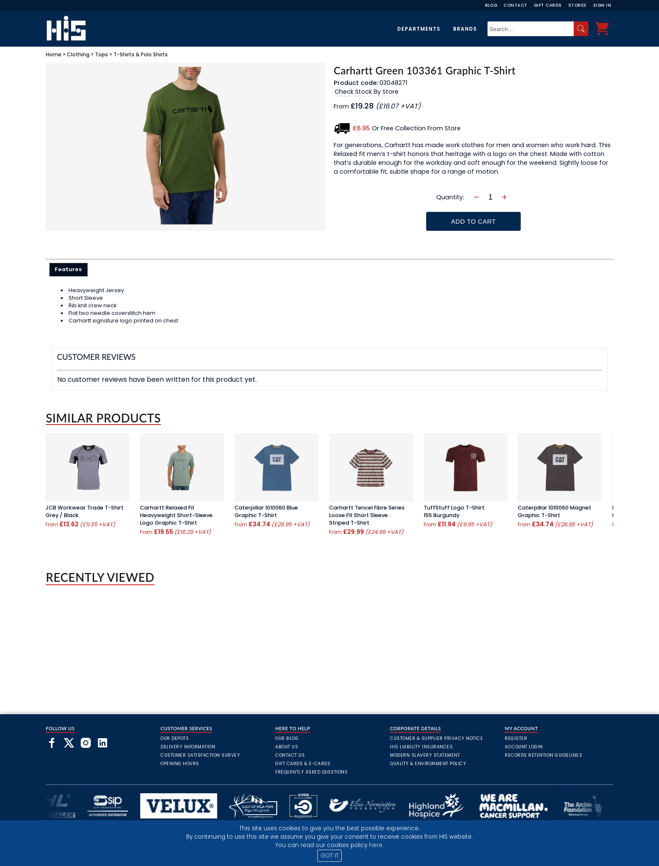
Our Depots (175, 738)
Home (53, 54)
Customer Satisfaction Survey (200, 755)
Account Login (524, 747)
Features (68, 269)
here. (376, 845)
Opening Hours (180, 763)
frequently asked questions (311, 772)
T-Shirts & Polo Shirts (140, 54)
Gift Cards (548, 5)
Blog (491, 5)
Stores (577, 5)
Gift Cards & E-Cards (302, 763)
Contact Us (290, 755)
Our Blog (286, 738)
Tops (101, 54)
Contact (515, 5)
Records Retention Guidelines (543, 755)
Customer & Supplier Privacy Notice (436, 738)
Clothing (78, 54)
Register (516, 738)
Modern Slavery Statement (425, 755)
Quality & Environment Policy (428, 763)
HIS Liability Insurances (421, 747)
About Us (286, 747)
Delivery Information (188, 747)
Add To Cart (473, 221)
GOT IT (330, 856)
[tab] (68, 269)
